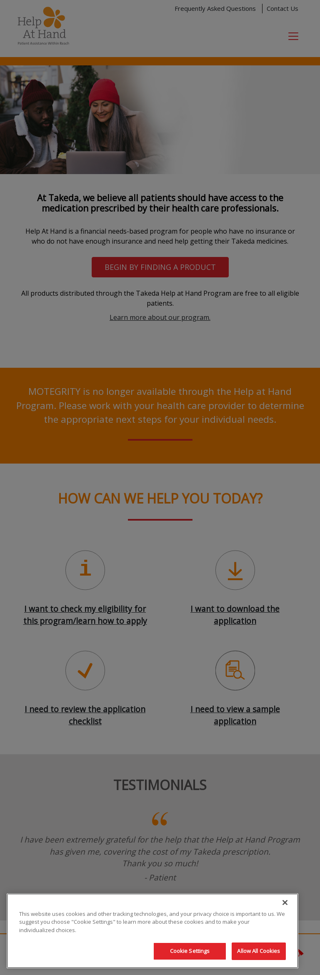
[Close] (285, 902)
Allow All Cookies (258, 951)
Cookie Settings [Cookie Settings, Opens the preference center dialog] (190, 951)
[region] (152, 930)
